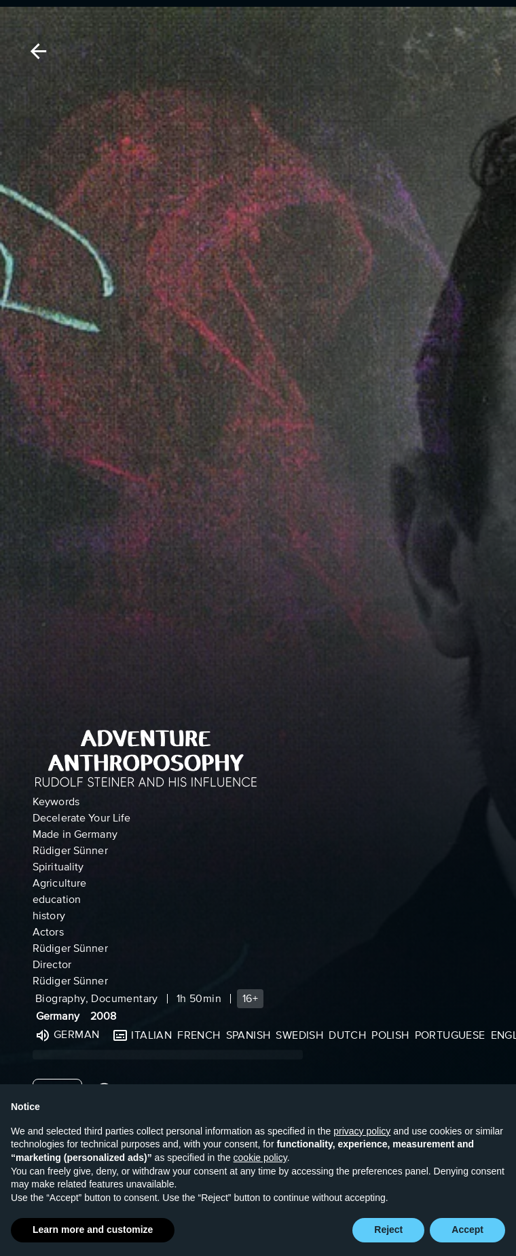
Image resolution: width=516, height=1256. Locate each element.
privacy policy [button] (361, 1131)
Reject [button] (388, 1229)
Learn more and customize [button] (93, 1229)
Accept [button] (467, 1229)
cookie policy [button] (260, 1157)
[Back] (36, 51)
